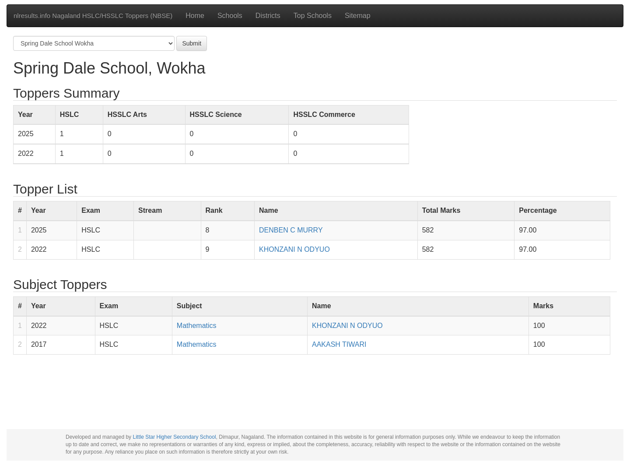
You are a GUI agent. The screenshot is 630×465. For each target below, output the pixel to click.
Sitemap (358, 15)
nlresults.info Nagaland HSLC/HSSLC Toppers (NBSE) (93, 15)
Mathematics (197, 325)
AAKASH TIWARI (339, 344)
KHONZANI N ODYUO (294, 249)
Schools (229, 15)
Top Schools (313, 15)
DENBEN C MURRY (291, 230)
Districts (268, 15)
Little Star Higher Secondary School (174, 437)
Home (195, 15)
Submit (191, 43)
